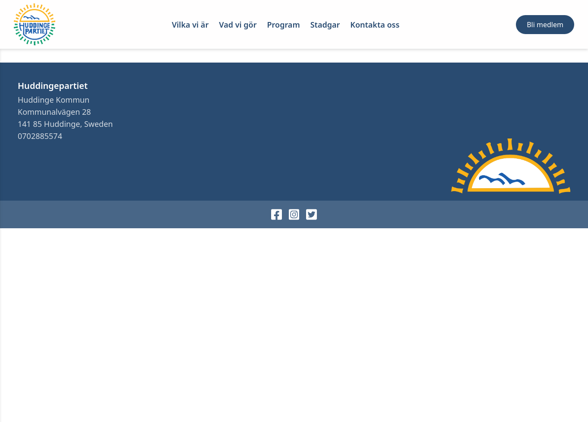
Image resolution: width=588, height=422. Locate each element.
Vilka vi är (190, 24)
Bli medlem (545, 24)
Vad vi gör (237, 24)
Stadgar (325, 24)
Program (283, 24)
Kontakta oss (374, 24)
